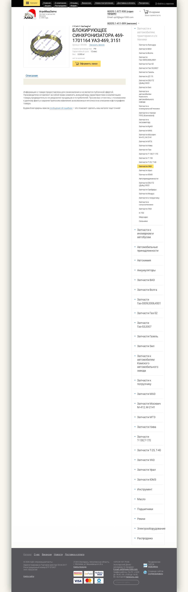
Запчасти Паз (145, 150)
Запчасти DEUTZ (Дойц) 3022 (146, 81)
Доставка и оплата (126, 3)
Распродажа (60, 6)
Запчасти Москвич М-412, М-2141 (147, 136)
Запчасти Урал (145, 170)
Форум (73, 6)
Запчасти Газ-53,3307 (148, 68)
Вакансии (86, 3)
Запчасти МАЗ (145, 130)
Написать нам (132, 577)
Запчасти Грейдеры (148, 189)
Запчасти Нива (145, 145)
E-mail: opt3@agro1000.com (125, 569)
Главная (47, 3)
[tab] (31, 76)
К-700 (141, 213)
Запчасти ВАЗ (145, 49)
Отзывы (74, 3)
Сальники (143, 221)
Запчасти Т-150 (146, 158)
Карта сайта (28, 576)
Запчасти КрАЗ (146, 126)
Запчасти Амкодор (147, 45)
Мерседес (143, 217)
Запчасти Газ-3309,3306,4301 (147, 58)
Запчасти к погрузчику (149, 198)
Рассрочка (143, 3)
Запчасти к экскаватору (144, 120)
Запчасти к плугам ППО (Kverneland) (147, 114)
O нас (37, 554)
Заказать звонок (97, 45)
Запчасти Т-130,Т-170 (148, 154)
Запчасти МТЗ (145, 141)
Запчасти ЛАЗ (145, 209)
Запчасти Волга (146, 53)
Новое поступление (104, 3)
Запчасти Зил (145, 87)
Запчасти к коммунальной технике (149, 107)
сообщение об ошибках (61, 108)
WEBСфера (153, 566)
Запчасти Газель (146, 72)
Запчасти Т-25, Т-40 (147, 162)
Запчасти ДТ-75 (146, 76)
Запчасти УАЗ (145, 166)
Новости (58, 554)
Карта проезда (79, 567)
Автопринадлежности (148, 179)
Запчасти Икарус (146, 194)
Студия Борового (155, 573)
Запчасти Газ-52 (146, 64)
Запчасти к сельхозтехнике (146, 203)
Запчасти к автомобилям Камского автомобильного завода (146, 96)
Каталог (31, 3)
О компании (60, 3)
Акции (48, 6)
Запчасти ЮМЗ (146, 174)
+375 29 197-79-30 (121, 562)
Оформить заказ (89, 63)
